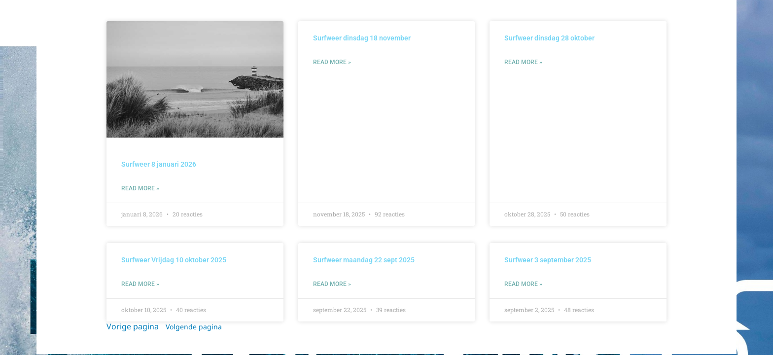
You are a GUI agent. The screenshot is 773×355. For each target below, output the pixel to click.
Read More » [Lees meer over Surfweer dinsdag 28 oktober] (523, 62)
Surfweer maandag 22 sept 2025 (364, 260)
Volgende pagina (194, 327)
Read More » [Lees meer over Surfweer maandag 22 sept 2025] (332, 284)
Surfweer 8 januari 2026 (158, 164)
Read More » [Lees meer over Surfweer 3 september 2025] (523, 284)
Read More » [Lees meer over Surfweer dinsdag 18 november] (332, 62)
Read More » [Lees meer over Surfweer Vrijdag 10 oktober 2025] (140, 284)
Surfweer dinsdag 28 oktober (549, 38)
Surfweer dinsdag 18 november (362, 38)
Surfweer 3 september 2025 (547, 260)
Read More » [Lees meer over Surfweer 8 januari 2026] (140, 188)
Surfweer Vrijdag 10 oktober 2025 (173, 260)
